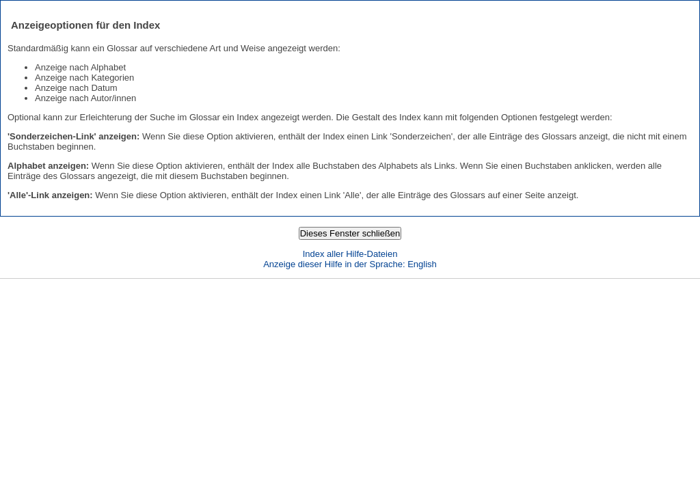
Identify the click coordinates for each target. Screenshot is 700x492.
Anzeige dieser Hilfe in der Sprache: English (350, 264)
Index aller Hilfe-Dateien (350, 254)
